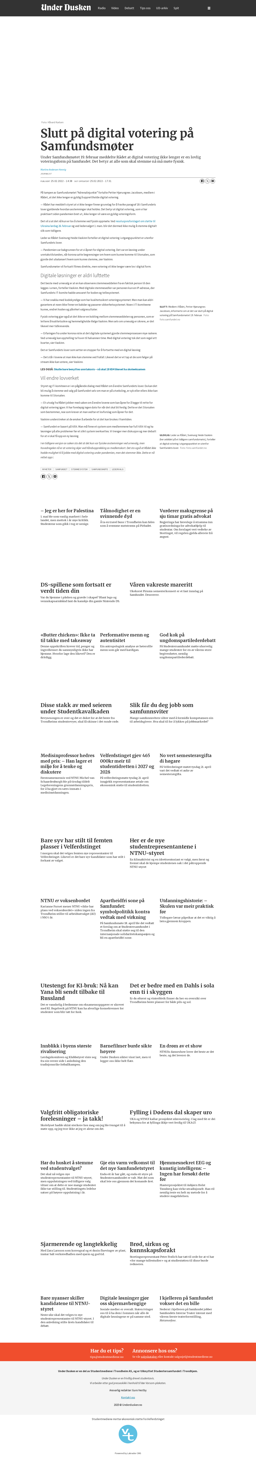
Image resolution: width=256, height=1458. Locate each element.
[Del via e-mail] (212, 181)
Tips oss (145, 8)
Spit (176, 8)
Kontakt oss (128, 1397)
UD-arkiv (162, 8)
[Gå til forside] (66, 7)
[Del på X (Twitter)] (207, 181)
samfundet (61, 469)
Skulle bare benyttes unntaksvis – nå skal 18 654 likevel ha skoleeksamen (99, 369)
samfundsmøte (100, 469)
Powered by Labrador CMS (128, 1453)
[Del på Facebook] (202, 181)
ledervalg (118, 469)
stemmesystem (79, 469)
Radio (102, 8)
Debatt (129, 8)
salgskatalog (149, 1356)
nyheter (47, 469)
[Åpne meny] (209, 8)
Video (115, 8)
